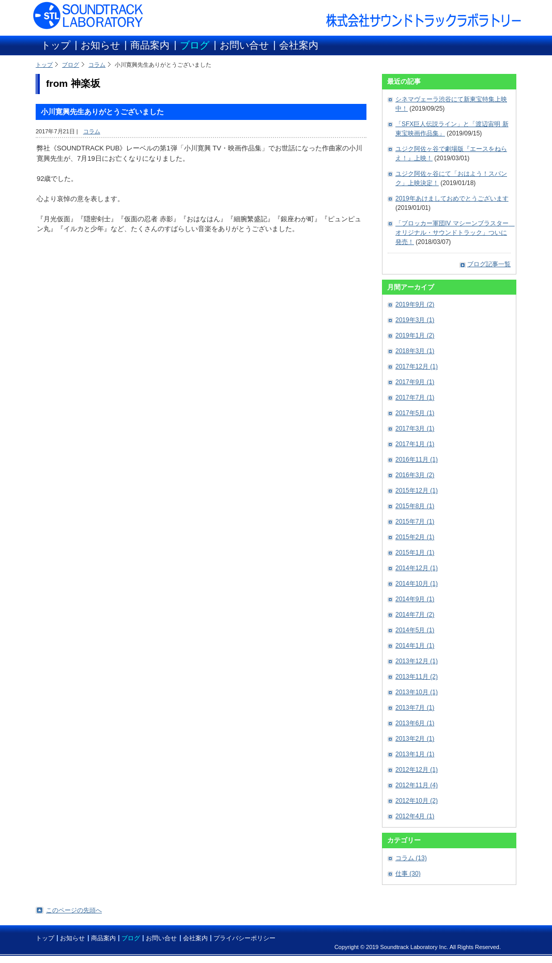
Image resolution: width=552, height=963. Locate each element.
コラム (96, 65)
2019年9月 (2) (414, 304)
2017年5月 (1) (414, 413)
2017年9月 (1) (414, 382)
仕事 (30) (408, 873)
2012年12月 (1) (416, 769)
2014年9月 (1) (414, 599)
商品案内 (150, 45)
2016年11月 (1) (416, 459)
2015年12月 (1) (416, 490)
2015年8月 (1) (414, 506)
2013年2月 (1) (414, 738)
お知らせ (100, 45)
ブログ (194, 45)
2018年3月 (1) (414, 351)
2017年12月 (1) (416, 366)
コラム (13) (411, 858)
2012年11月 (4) (416, 785)
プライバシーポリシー (244, 938)
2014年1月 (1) (414, 645)
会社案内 (298, 45)
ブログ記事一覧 (489, 264)
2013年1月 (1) (414, 754)
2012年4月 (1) (414, 816)
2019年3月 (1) (414, 320)
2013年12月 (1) (416, 661)
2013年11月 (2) (416, 676)
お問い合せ (244, 45)
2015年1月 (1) (414, 552)
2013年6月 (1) (414, 723)
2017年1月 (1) (414, 444)
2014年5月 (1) (414, 630)
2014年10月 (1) (416, 583)
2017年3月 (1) (414, 428)
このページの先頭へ (74, 910)
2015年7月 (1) (414, 521)
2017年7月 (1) (414, 397)
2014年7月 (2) (414, 614)
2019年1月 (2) (414, 335)
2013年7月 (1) (414, 707)
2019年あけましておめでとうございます (452, 198)
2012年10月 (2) (416, 800)
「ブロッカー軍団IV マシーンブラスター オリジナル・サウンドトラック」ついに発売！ (455, 233)
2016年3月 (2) (414, 475)
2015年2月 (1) (414, 537)
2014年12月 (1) (416, 568)
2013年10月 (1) (416, 692)
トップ (55, 45)
